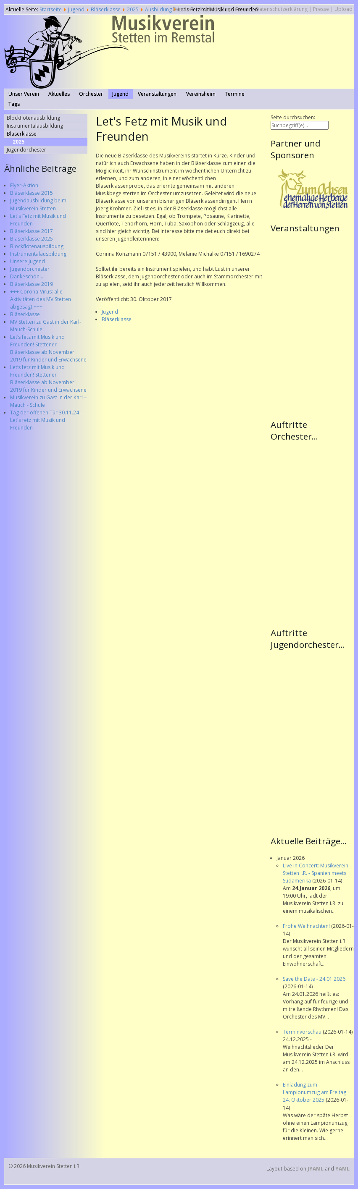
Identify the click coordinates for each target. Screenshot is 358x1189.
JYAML (316, 1168)
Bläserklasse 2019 (31, 284)
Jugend (110, 311)
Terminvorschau (303, 1031)
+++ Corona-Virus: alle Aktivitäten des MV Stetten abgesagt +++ (40, 299)
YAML (342, 1168)
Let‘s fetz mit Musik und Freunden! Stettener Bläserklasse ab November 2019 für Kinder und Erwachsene (48, 348)
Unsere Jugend (27, 261)
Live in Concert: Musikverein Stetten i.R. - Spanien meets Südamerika (315, 873)
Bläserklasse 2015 (31, 192)
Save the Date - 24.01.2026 (314, 978)
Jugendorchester (30, 268)
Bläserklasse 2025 (31, 238)
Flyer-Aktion (24, 185)
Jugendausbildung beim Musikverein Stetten (38, 204)
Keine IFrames (312, 325)
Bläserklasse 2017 (31, 231)
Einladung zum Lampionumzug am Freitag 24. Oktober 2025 (314, 1092)
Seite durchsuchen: (293, 117)
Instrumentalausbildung (38, 253)
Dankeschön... (26, 276)
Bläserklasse (25, 314)
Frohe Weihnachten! (307, 926)
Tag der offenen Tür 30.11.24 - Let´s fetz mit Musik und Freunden (46, 420)
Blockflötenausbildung (36, 246)
